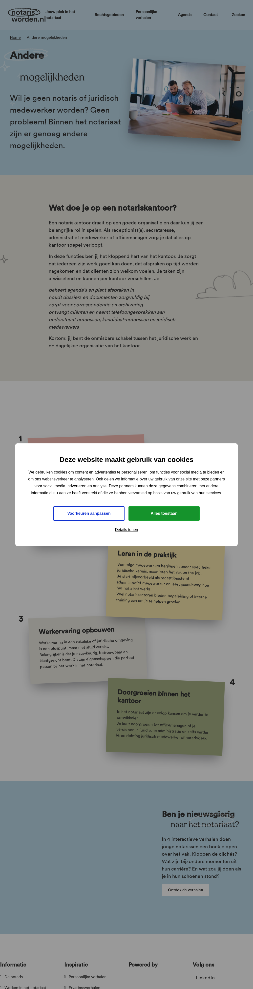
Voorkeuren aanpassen (89, 513)
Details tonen (126, 530)
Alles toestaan (164, 513)
